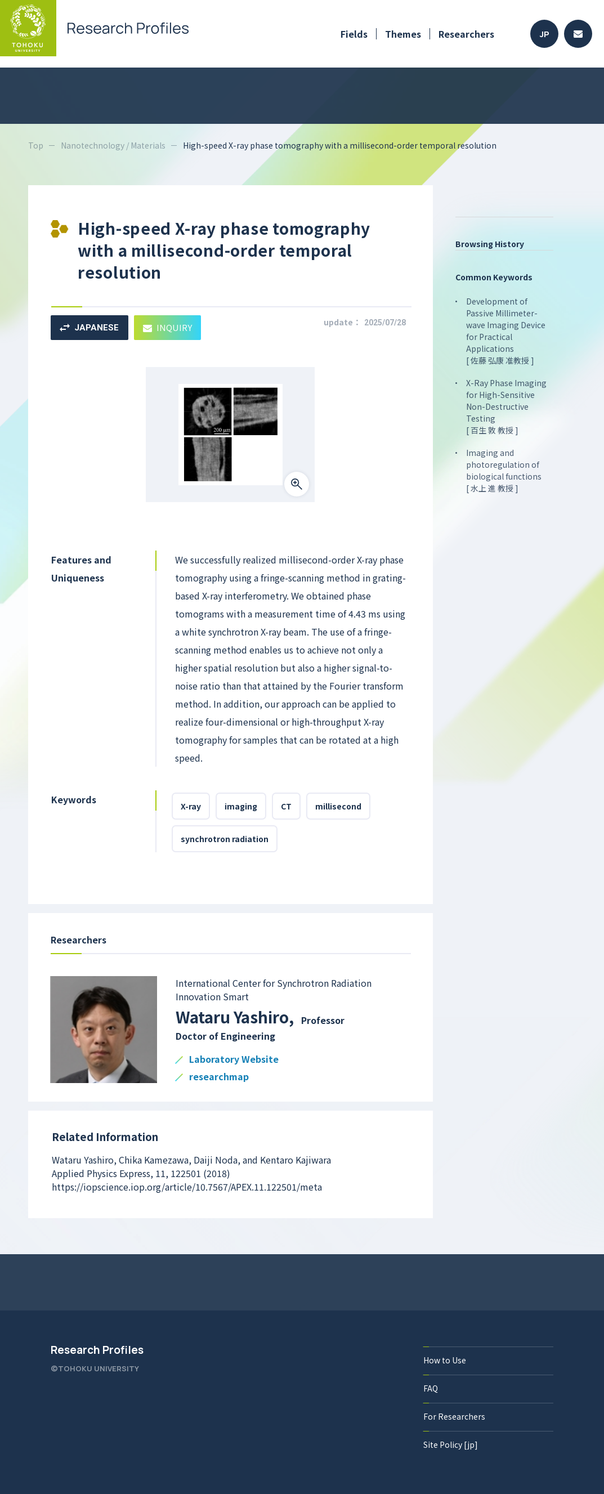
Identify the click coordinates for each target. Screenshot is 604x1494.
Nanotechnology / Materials (113, 145)
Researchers (466, 34)
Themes (403, 34)
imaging (241, 806)
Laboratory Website (234, 1059)
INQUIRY (167, 327)
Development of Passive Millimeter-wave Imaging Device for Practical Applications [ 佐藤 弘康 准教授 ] (505, 331)
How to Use (444, 1360)
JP (544, 34)
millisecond (338, 806)
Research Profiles (97, 1350)
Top (35, 145)
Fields (354, 34)
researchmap (219, 1077)
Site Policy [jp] (450, 1444)
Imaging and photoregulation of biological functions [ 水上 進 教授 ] (504, 470)
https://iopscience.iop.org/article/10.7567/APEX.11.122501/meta (187, 1186)
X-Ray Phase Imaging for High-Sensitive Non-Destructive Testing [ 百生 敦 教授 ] (506, 406)
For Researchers (454, 1416)
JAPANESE (89, 328)
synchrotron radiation (225, 838)
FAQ (430, 1388)
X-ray (191, 806)
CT (286, 806)
